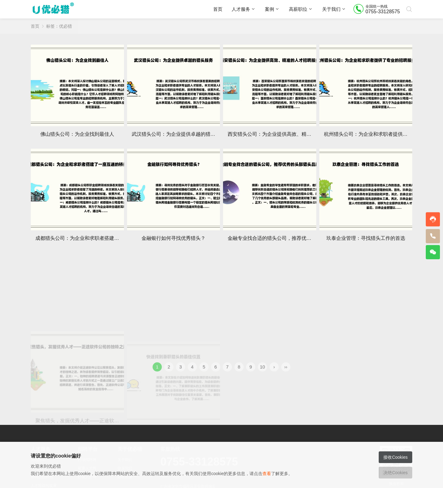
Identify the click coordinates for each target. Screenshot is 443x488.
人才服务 (241, 9)
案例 (269, 9)
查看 (266, 473)
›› (285, 373)
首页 (217, 9)
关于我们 (331, 9)
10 (262, 373)
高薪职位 (298, 9)
